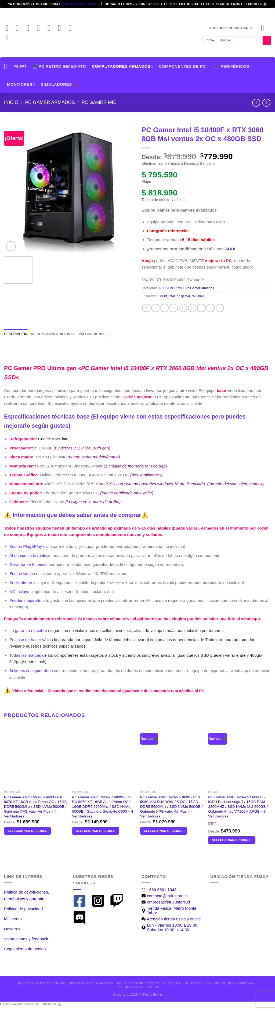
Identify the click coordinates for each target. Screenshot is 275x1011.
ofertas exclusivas (80, 4)
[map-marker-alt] (172, 910)
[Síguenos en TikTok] (30, 29)
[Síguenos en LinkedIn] (62, 29)
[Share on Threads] (173, 308)
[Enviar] (267, 40)
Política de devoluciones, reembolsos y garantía (26, 895)
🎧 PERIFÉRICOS (232, 66)
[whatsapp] (159, 889)
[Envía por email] (183, 308)
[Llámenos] (52, 29)
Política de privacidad (23, 908)
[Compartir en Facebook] (146, 308)
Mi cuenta (13, 918)
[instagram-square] (100, 901)
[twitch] (118, 901)
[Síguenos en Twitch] (72, 29)
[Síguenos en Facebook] (9, 29)
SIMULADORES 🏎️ (59, 84)
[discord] (81, 917)
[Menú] (15, 66)
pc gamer (183, 296)
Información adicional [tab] (53, 334)
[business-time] (171, 919)
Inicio (11, 102)
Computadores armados (122, 66)
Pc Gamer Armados (50, 102)
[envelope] (164, 896)
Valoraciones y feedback (26, 939)
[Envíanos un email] (41, 29)
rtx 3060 (198, 296)
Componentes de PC (183, 66)
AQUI (230, 249)
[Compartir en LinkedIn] (201, 308)
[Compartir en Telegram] (220, 308)
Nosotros (12, 929)
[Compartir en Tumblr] (211, 308)
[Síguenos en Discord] (9, 39)
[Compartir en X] (155, 308)
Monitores (21, 84)
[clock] (172, 927)
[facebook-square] (81, 901)
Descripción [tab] (15, 334)
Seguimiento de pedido (25, 948)
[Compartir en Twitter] (164, 308)
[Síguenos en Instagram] (20, 29)
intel (172, 296)
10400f (162, 296)
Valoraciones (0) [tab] (95, 334)
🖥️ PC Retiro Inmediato (59, 66)
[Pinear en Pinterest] (192, 308)
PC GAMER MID (99, 102)
